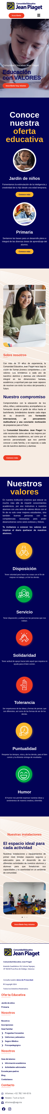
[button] (38, 15)
